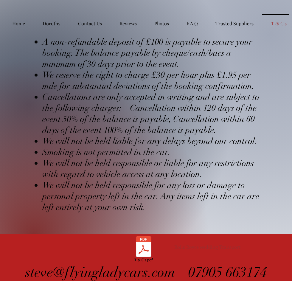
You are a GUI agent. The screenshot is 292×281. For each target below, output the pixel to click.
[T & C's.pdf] (143, 250)
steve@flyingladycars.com (101, 272)
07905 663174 (227, 272)
